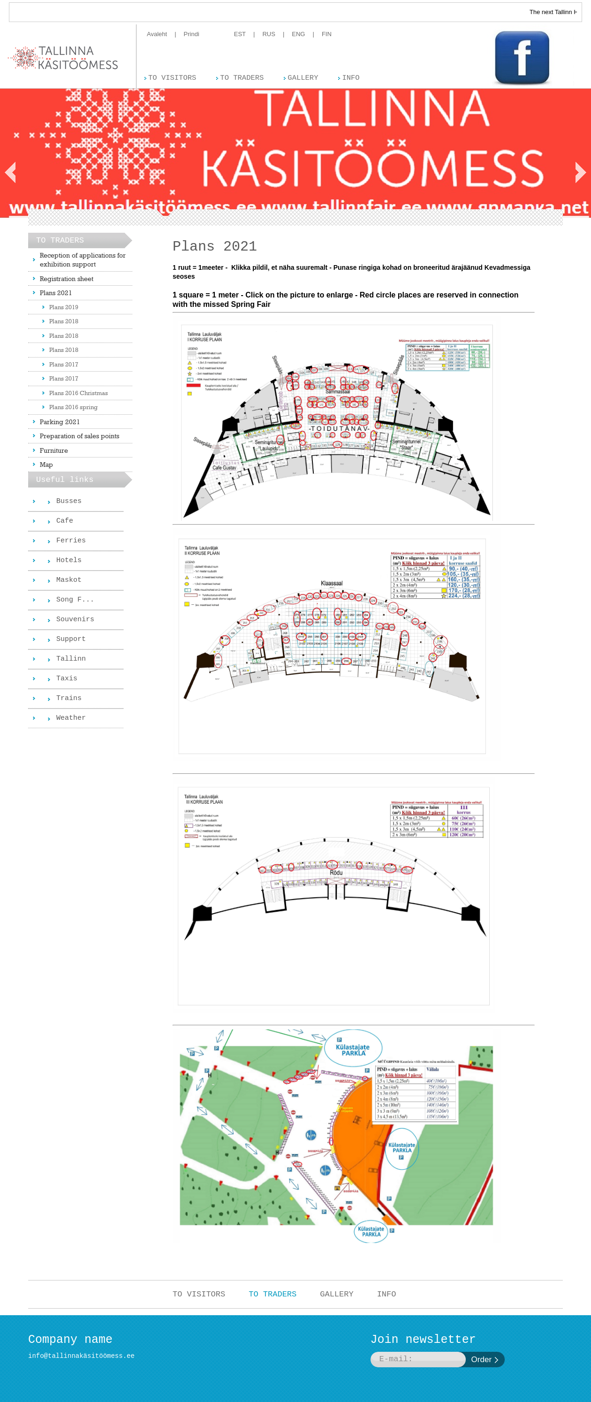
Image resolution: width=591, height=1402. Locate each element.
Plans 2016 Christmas (78, 392)
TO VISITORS (199, 1294)
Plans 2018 (63, 321)
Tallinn (71, 659)
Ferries (71, 541)
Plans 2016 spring (73, 407)
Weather (71, 718)
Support (71, 639)
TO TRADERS (272, 1294)
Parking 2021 (60, 422)
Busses (69, 501)
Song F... (75, 600)
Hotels (69, 560)
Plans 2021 (56, 293)
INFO (386, 1294)
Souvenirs (75, 620)
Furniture (54, 450)
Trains (69, 698)
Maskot (69, 580)
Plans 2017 (63, 364)
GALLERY (336, 1294)
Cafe (64, 521)
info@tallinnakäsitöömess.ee (81, 1356)
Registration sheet (66, 278)
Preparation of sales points (79, 436)
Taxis (66, 679)
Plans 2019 (63, 307)
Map (46, 464)
